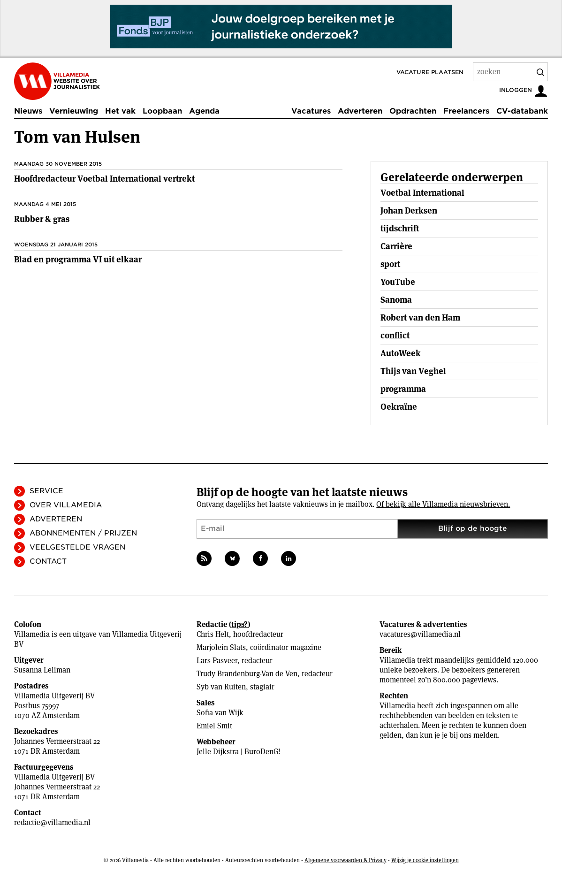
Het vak (120, 111)
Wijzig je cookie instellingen (425, 860)
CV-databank (522, 111)
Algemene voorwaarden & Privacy (345, 860)
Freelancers (466, 111)
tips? (239, 624)
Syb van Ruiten (221, 687)
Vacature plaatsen (429, 72)
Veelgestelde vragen (77, 547)
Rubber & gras (41, 219)
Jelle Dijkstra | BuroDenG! (239, 752)
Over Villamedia (66, 505)
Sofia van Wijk (220, 713)
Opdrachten (412, 111)
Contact (48, 561)
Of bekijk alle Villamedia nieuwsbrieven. (443, 504)
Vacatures (311, 111)
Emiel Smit (214, 726)
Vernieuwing (73, 111)
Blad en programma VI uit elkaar (78, 259)
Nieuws (28, 111)
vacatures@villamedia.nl (420, 634)
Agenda (204, 111)
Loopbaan (162, 111)
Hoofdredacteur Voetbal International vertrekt (104, 178)
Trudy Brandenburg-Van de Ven (247, 674)
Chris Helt (213, 634)
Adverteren (360, 111)
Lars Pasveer (217, 660)
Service (46, 491)
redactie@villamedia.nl (52, 822)
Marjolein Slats (221, 647)
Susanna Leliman (42, 670)
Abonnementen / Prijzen (83, 533)
